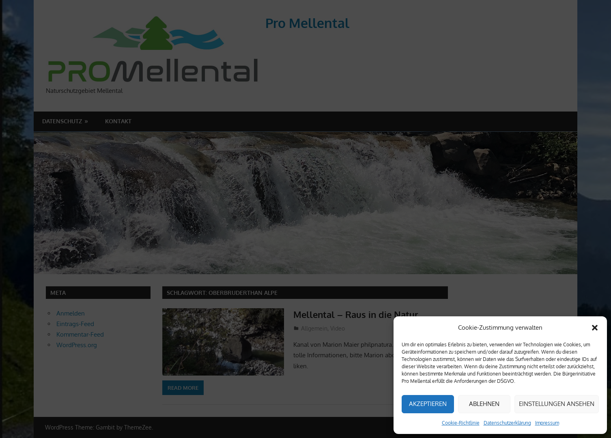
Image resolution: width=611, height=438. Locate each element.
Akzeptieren (428, 404)
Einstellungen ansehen (556, 404)
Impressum (547, 423)
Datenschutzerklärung (507, 423)
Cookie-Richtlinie (461, 423)
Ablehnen (484, 404)
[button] (595, 328)
